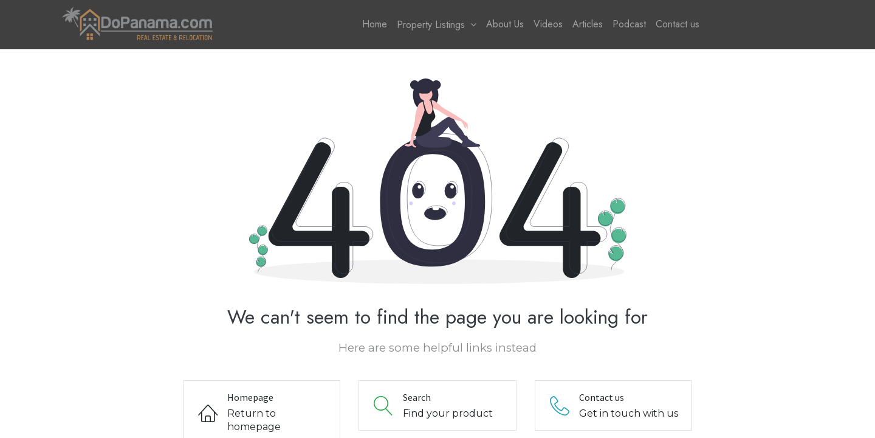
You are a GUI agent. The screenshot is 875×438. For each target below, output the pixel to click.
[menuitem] (374, 24)
